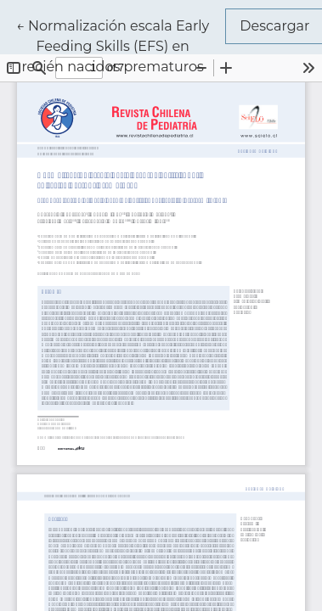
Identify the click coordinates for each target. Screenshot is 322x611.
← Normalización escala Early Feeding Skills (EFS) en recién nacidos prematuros (120, 45)
